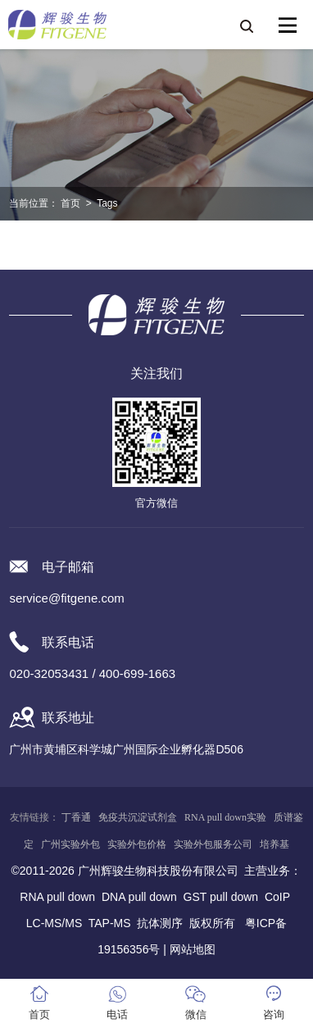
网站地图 (192, 949)
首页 (70, 203)
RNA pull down (57, 896)
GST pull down (221, 896)
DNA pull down (139, 896)
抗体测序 (160, 923)
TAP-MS (109, 923)
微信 (195, 1014)
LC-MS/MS (54, 923)
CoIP (277, 896)
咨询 (273, 1014)
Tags (107, 203)
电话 (117, 1014)
